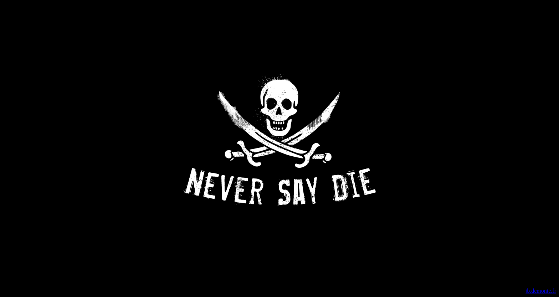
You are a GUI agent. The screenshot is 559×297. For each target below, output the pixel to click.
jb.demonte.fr (540, 291)
